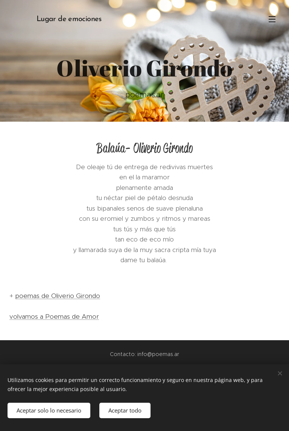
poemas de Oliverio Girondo (57, 296)
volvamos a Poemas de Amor (54, 316)
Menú (272, 19)
